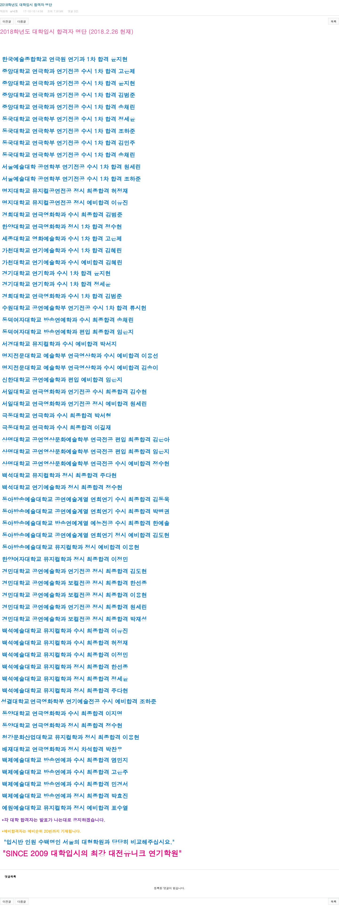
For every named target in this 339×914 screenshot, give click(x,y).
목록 (333, 21)
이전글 (7, 21)
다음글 (21, 21)
